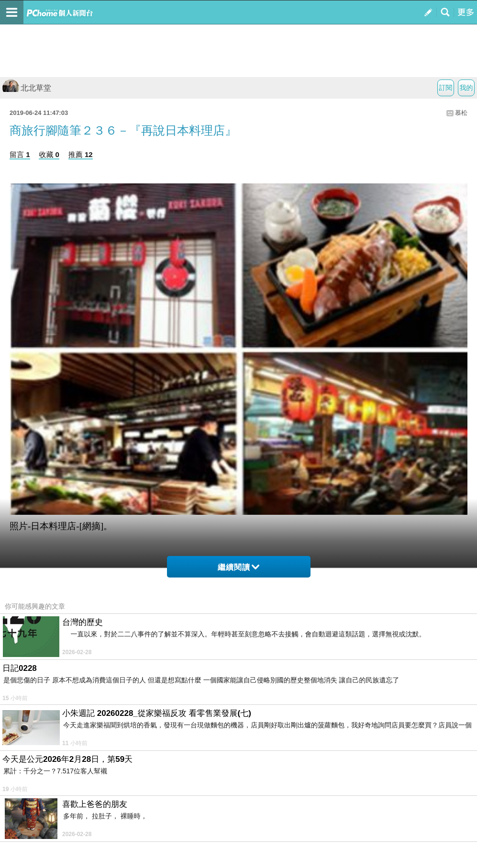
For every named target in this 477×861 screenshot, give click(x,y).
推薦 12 (80, 154)
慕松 (461, 112)
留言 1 (20, 154)
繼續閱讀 (238, 567)
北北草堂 (26, 87)
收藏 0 (49, 154)
